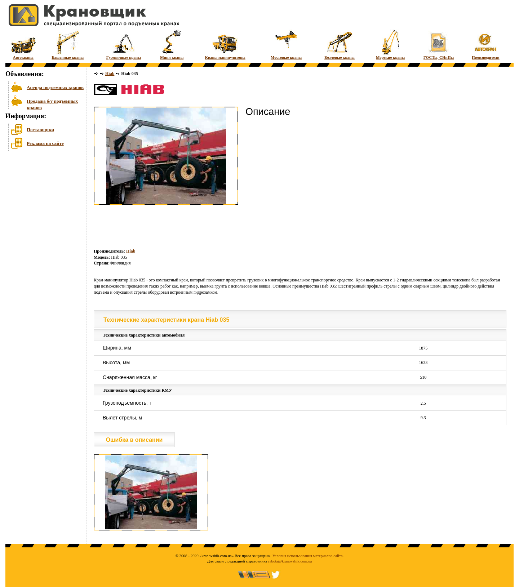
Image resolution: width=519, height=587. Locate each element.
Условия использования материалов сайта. (308, 555)
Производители (486, 44)
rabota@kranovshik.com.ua (290, 561)
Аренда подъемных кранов (55, 87)
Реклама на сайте (45, 143)
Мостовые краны (286, 44)
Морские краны (390, 44)
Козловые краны (339, 44)
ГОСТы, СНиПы (438, 44)
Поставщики (40, 129)
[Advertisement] (41, 209)
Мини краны (172, 44)
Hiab (109, 73)
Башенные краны (68, 44)
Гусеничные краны (123, 44)
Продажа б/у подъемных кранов (52, 103)
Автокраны (23, 44)
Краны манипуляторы (225, 44)
